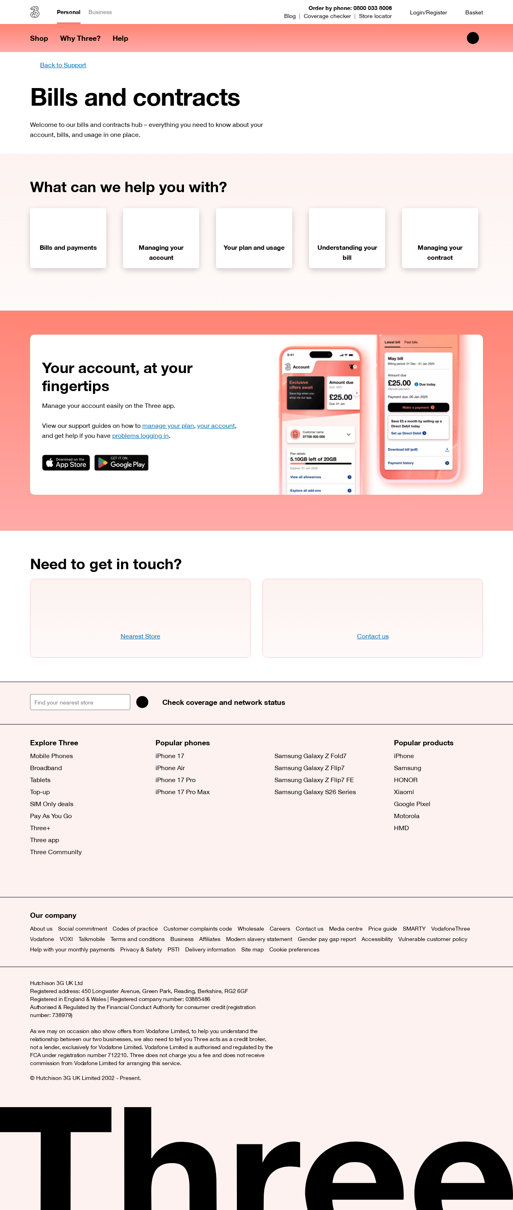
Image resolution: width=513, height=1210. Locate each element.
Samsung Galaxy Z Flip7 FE (314, 779)
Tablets (40, 779)
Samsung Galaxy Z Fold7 (311, 755)
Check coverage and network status (223, 702)
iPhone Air (170, 767)
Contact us (373, 636)
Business (100, 12)
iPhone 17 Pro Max (183, 791)
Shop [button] (39, 38)
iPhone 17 (170, 755)
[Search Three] (473, 38)
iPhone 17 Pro (176, 779)
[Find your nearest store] (80, 702)
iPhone (404, 755)
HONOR (406, 779)
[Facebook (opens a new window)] (56, 877)
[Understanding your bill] (347, 238)
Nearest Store (140, 636)
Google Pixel (412, 803)
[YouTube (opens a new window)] (92, 877)
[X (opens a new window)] (38, 877)
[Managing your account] (161, 238)
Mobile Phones (51, 755)
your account (216, 425)
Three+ (40, 827)
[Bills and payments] (68, 238)
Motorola (407, 815)
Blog (290, 16)
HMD (401, 827)
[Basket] (469, 12)
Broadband (46, 767)
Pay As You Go (51, 815)
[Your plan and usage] (254, 238)
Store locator (375, 16)
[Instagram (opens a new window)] (74, 877)
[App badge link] (66, 463)
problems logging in (140, 435)
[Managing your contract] (440, 238)
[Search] (142, 702)
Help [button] (120, 38)
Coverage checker (327, 16)
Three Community (56, 851)
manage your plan (168, 425)
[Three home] (35, 12)
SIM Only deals (51, 803)
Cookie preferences (294, 949)
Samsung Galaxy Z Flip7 (310, 767)
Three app (44, 839)
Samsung (407, 767)
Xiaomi (404, 791)
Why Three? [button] (80, 38)
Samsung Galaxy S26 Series (315, 791)
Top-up (40, 791)
